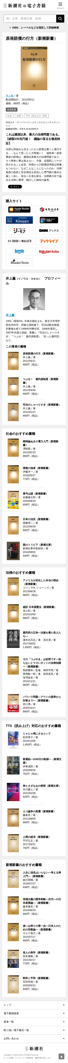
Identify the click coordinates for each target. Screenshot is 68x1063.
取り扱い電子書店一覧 (16, 1030)
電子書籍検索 (11, 1013)
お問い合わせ (11, 1038)
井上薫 (9, 95)
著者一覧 (9, 1021)
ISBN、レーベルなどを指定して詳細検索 (35, 27)
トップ (7, 1004)
